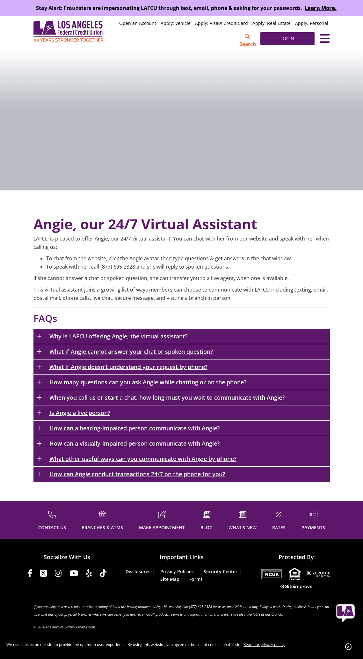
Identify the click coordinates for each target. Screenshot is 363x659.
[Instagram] (58, 574)
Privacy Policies (177, 571)
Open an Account (137, 23)
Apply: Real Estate (271, 23)
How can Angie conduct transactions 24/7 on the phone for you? (137, 474)
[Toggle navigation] (325, 38)
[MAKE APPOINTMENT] (162, 519)
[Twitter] (43, 574)
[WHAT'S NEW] (243, 519)
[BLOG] (206, 519)
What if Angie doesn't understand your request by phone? (128, 367)
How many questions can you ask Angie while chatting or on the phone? (147, 382)
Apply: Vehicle (176, 23)
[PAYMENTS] (313, 519)
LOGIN (287, 38)
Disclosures (138, 571)
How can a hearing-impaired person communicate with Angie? (134, 428)
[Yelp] (89, 574)
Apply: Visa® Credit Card (221, 23)
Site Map (169, 579)
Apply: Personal (311, 23)
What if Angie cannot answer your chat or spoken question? (131, 351)
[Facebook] (29, 574)
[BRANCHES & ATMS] (102, 519)
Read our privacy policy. (264, 644)
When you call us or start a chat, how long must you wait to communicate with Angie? (167, 397)
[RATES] (279, 519)
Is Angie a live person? (79, 413)
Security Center (220, 571)
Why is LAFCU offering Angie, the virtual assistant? (118, 336)
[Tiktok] (103, 574)
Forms (196, 579)
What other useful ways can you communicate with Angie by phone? (142, 459)
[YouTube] (73, 574)
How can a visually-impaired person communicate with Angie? (134, 443)
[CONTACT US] (52, 519)
